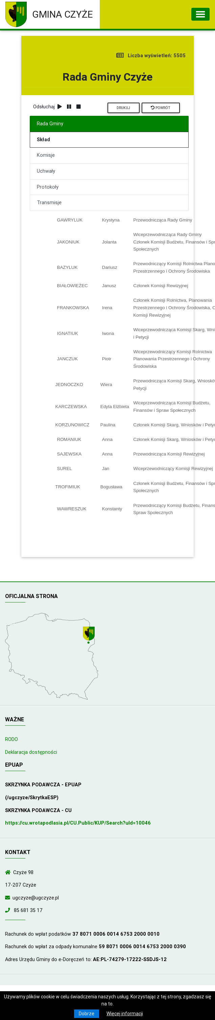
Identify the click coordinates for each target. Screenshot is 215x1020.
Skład (43, 139)
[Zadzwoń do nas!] (9, 910)
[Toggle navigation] (200, 14)
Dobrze (86, 1014)
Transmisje (49, 202)
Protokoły (47, 187)
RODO (11, 739)
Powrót (160, 108)
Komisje (46, 155)
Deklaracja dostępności (31, 752)
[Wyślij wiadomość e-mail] (9, 898)
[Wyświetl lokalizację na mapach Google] (89, 635)
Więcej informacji (124, 1014)
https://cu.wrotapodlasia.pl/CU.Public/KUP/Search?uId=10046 (78, 823)
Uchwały (46, 171)
